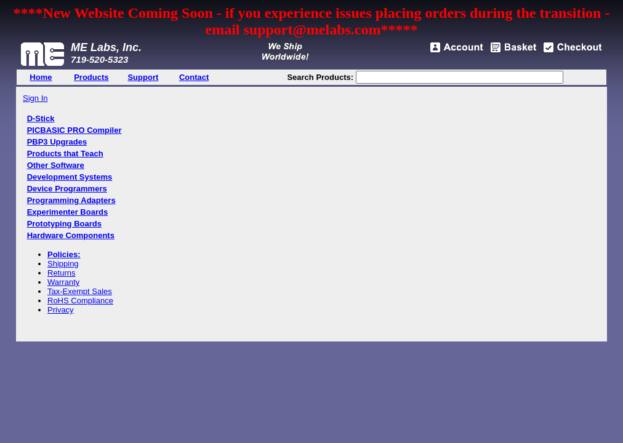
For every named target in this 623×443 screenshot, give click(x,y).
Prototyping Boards (64, 223)
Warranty (63, 282)
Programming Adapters (71, 200)
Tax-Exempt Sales (79, 291)
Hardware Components (71, 235)
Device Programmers (67, 188)
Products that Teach (65, 153)
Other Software (55, 165)
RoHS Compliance (80, 300)
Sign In (35, 98)
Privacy (60, 309)
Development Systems (70, 177)
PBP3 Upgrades (57, 141)
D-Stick (41, 118)
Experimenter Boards (67, 212)
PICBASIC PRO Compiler (74, 130)
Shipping (63, 263)
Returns (61, 272)
